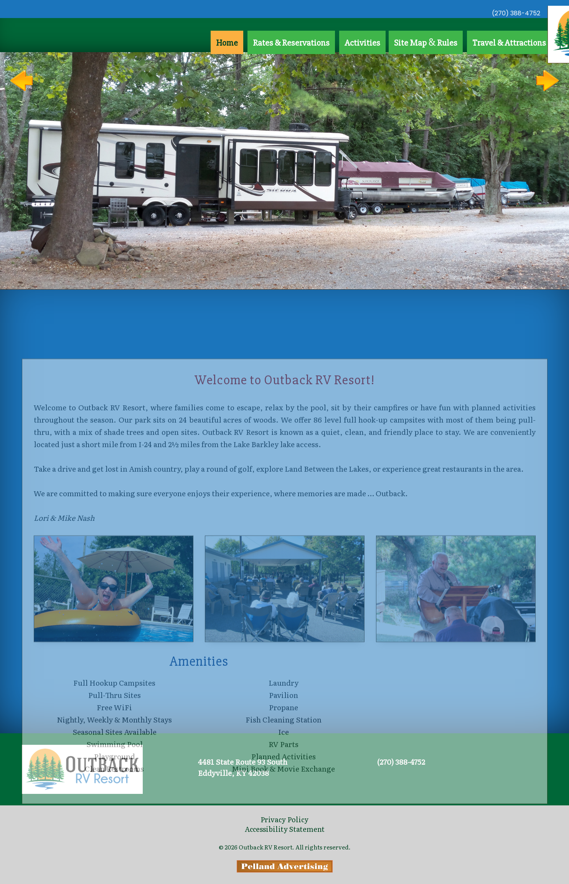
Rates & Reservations (291, 43)
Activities (362, 43)
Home (227, 43)
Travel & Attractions (509, 43)
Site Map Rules (425, 42)
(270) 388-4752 (516, 13)
